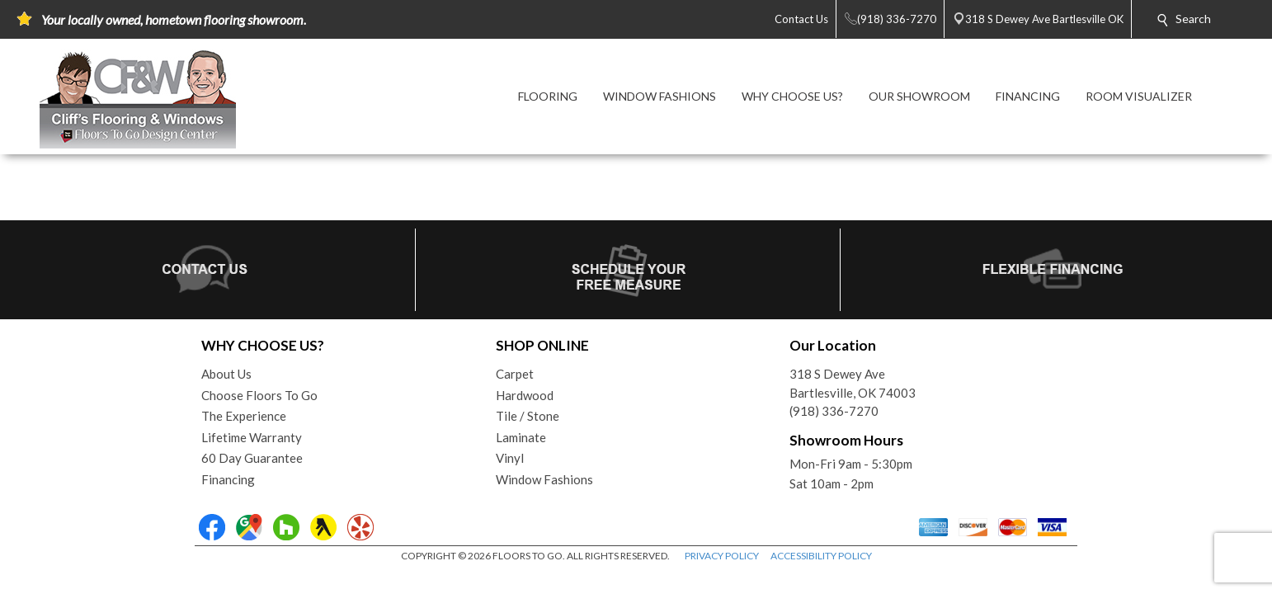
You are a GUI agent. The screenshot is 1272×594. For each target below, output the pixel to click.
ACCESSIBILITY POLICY (821, 555)
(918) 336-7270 (834, 410)
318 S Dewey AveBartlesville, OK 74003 (852, 383)
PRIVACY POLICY (722, 555)
